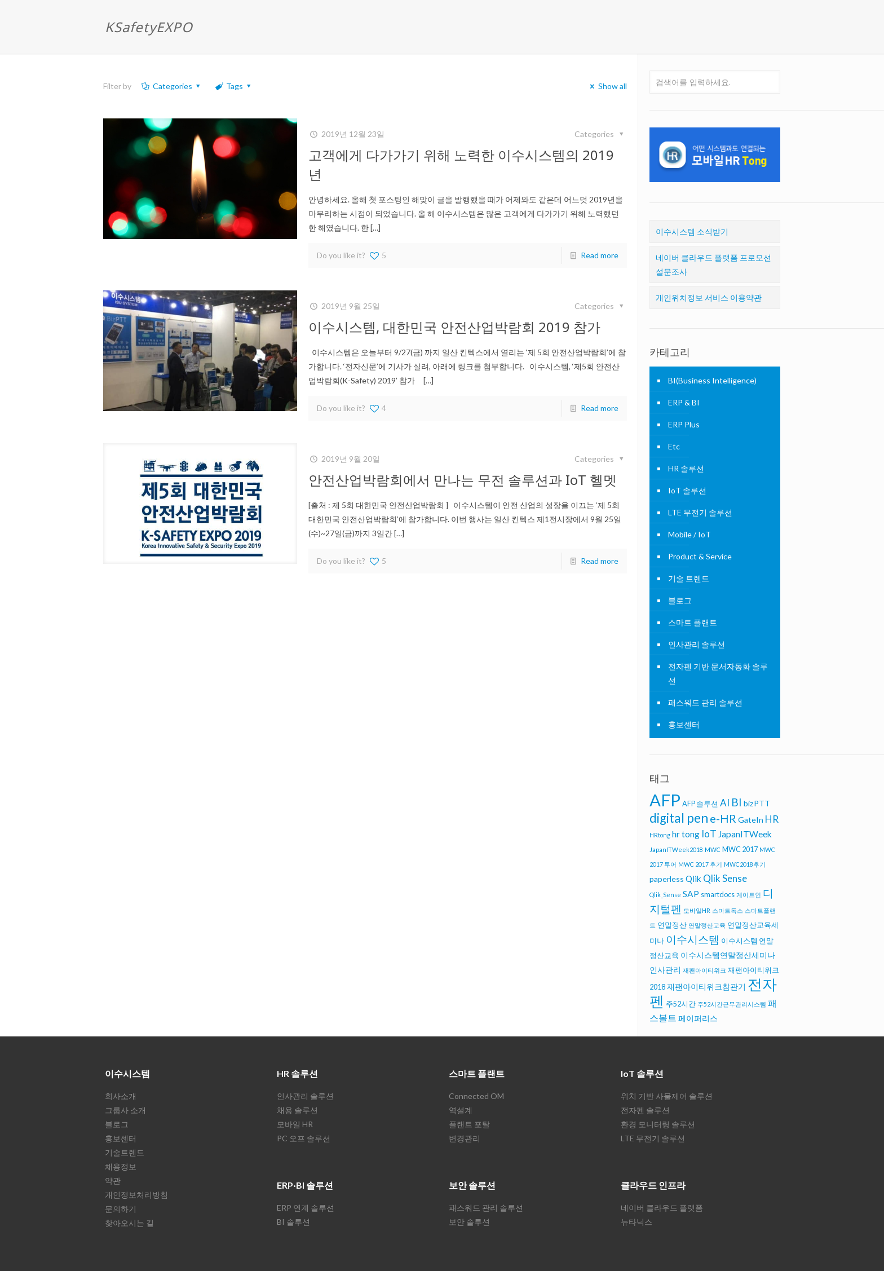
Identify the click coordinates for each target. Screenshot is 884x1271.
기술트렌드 (124, 1152)
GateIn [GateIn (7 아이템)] (750, 819)
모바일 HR (295, 1124)
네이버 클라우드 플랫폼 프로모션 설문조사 (713, 264)
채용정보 (120, 1166)
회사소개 (120, 1096)
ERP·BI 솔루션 (305, 1185)
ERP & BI (684, 402)
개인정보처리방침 (136, 1194)
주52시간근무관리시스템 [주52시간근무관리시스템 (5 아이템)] (731, 1004)
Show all (607, 86)
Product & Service (700, 556)
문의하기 (120, 1208)
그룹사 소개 (125, 1110)
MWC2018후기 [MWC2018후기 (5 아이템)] (745, 864)
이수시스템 (127, 1073)
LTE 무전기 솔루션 (700, 512)
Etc (674, 446)
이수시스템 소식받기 (692, 231)
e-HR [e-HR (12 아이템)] (723, 818)
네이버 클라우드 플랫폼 (662, 1207)
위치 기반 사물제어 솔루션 (667, 1096)
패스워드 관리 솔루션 (705, 702)
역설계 (460, 1110)
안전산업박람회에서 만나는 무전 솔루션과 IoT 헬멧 (462, 479)
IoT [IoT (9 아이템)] (709, 834)
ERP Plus (684, 424)
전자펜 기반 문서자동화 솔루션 (718, 673)
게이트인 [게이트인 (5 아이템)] (748, 894)
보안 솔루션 (472, 1185)
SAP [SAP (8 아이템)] (691, 894)
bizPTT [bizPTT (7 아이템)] (757, 803)
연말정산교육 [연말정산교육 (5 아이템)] (707, 925)
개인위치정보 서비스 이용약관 (709, 297)
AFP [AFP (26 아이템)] (664, 800)
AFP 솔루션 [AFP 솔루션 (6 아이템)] (700, 803)
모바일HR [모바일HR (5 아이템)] (696, 910)
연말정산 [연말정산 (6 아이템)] (672, 924)
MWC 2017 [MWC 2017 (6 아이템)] (740, 849)
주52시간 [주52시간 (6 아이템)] (681, 1003)
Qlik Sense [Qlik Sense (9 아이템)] (725, 878)
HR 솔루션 (686, 468)
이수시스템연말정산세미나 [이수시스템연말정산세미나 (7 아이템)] (727, 955)
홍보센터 (684, 724)
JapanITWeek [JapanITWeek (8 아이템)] (745, 834)
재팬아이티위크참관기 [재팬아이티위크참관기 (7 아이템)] (706, 986)
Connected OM (476, 1096)
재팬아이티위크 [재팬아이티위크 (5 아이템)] (704, 970)
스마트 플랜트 (692, 622)
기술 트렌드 (688, 578)
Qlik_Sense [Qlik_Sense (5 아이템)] (665, 894)
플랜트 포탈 (469, 1124)
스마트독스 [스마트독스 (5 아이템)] (727, 910)
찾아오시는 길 (129, 1223)
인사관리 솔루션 (696, 644)
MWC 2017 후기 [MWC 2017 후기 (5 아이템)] (700, 864)
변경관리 (464, 1138)
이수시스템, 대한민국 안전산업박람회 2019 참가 (454, 326)
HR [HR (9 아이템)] (772, 819)
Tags (234, 86)
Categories (171, 86)
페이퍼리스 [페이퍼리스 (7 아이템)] (698, 1018)
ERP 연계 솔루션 (305, 1207)
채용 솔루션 (297, 1110)
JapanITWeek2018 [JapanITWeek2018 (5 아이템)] (676, 849)
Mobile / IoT (689, 534)
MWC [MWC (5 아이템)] (713, 849)
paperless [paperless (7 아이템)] (666, 879)
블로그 (680, 600)
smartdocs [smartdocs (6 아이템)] (718, 894)
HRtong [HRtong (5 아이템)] (659, 834)
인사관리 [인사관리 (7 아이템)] (665, 969)
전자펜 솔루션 (645, 1110)
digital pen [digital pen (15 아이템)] (678, 818)
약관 (113, 1180)
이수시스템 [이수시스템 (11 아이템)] (692, 939)
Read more (599, 255)
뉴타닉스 (636, 1221)
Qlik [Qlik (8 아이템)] (693, 878)
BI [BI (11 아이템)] (736, 802)
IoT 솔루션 (687, 490)
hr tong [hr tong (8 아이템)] (686, 834)
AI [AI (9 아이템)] (725, 803)
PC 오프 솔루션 (303, 1138)
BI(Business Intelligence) (712, 380)
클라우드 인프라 (653, 1185)
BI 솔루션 (293, 1221)
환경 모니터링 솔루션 (658, 1124)
